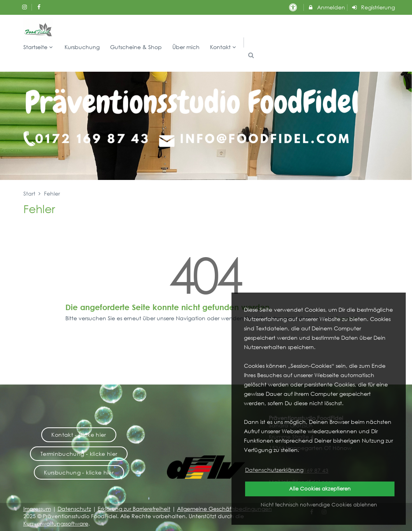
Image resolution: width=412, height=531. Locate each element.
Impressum (37, 508)
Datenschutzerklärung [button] (274, 469)
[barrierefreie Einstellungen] (294, 7)
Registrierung (373, 7)
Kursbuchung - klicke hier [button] (79, 472)
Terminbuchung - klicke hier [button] (78, 453)
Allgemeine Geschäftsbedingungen (224, 508)
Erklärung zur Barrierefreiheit (134, 508)
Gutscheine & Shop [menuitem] (136, 47)
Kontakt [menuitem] (224, 47)
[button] (251, 55)
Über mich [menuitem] (186, 47)
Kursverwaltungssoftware (55, 523)
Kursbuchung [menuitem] (82, 47)
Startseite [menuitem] (38, 47)
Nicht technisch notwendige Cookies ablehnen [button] (319, 504)
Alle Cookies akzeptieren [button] (320, 488)
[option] (206, 126)
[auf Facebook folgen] (39, 7)
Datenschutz (74, 508)
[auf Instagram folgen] (25, 7)
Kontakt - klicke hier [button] (78, 434)
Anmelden (326, 7)
